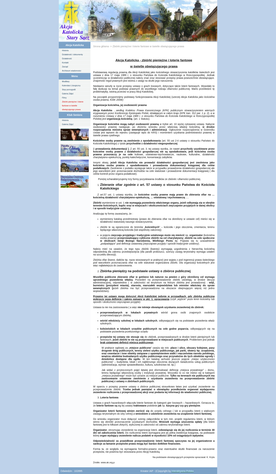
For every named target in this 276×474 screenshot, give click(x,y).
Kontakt (65, 63)
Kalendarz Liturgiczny (71, 85)
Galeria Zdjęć (67, 94)
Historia (65, 50)
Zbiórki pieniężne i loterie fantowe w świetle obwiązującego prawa (72, 106)
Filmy (64, 98)
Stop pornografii (69, 89)
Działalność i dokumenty (72, 54)
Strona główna (101, 46)
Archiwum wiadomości (71, 71)
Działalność (67, 58)
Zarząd (65, 67)
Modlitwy (66, 81)
